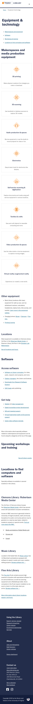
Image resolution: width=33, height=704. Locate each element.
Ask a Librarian (11, 683)
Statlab (7, 404)
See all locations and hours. (9, 349)
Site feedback (11, 685)
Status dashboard (12, 654)
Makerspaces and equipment (14, 32)
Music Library (24, 556)
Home (4, 10)
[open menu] (30, 4)
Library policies (11, 649)
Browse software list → (18, 562)
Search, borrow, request (14, 621)
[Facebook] (8, 689)
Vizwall (6, 539)
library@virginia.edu (13, 670)
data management (17, 404)
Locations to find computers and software (17, 42)
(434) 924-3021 (12, 668)
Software (7, 35)
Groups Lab (7, 534)
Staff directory (11, 647)
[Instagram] (12, 689)
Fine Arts (6, 575)
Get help (9, 630)
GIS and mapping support (12, 411)
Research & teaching (13, 623)
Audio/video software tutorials (14, 421)
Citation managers (10, 378)
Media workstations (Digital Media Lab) (15, 530)
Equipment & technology (14, 627)
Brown (18, 316)
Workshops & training (11, 39)
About (9, 641)
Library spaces (11, 625)
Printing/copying (10, 322)
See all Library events (25, 458)
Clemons (23, 316)
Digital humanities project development (17, 407)
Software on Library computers (14, 372)
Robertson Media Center (18, 341)
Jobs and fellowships (13, 645)
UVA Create (8, 388)
